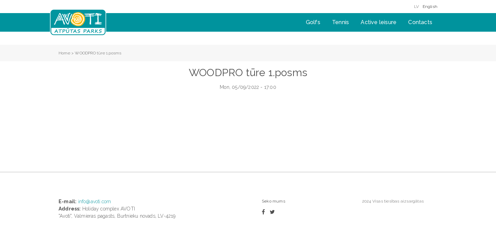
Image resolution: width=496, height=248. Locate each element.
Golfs (313, 22)
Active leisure (378, 22)
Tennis (340, 22)
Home (64, 53)
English (430, 6)
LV (416, 6)
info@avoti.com (94, 201)
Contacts (420, 22)
